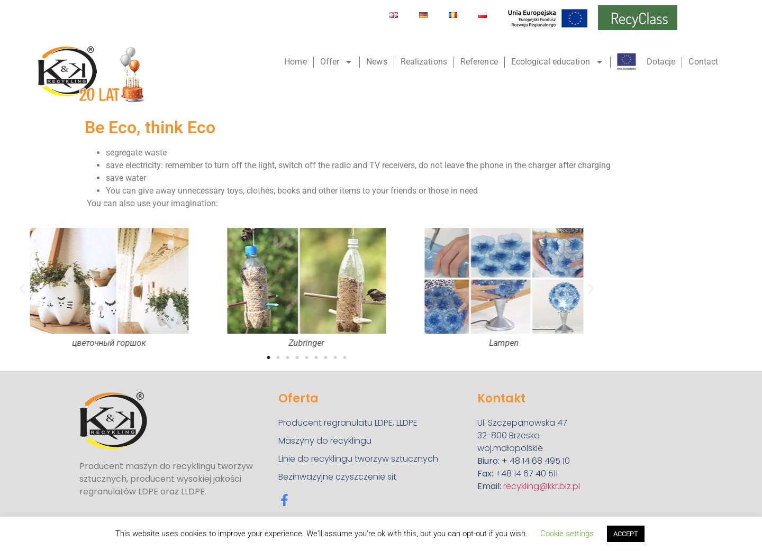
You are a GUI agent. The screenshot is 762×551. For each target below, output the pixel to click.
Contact (703, 62)
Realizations (424, 62)
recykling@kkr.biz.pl (541, 486)
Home (295, 62)
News (376, 62)
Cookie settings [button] (567, 533)
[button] (499, 288)
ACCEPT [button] (625, 534)
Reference (479, 62)
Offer (336, 61)
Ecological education (557, 61)
